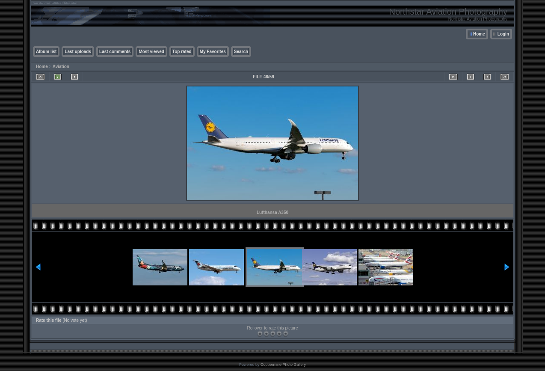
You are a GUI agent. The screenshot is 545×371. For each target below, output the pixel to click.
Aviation (61, 66)
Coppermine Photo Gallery (283, 364)
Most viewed (151, 51)
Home (479, 34)
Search (241, 51)
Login (503, 34)
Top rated (182, 51)
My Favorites (213, 51)
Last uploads (78, 51)
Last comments (114, 51)
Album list (46, 51)
